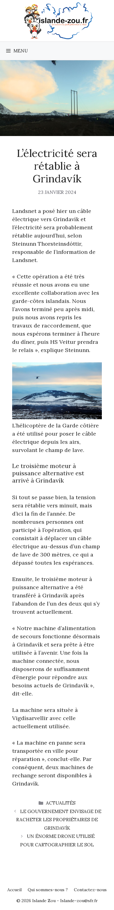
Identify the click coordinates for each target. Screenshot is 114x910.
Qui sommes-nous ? (48, 889)
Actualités (60, 803)
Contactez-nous (90, 889)
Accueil (14, 889)
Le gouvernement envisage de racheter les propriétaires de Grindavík (58, 820)
